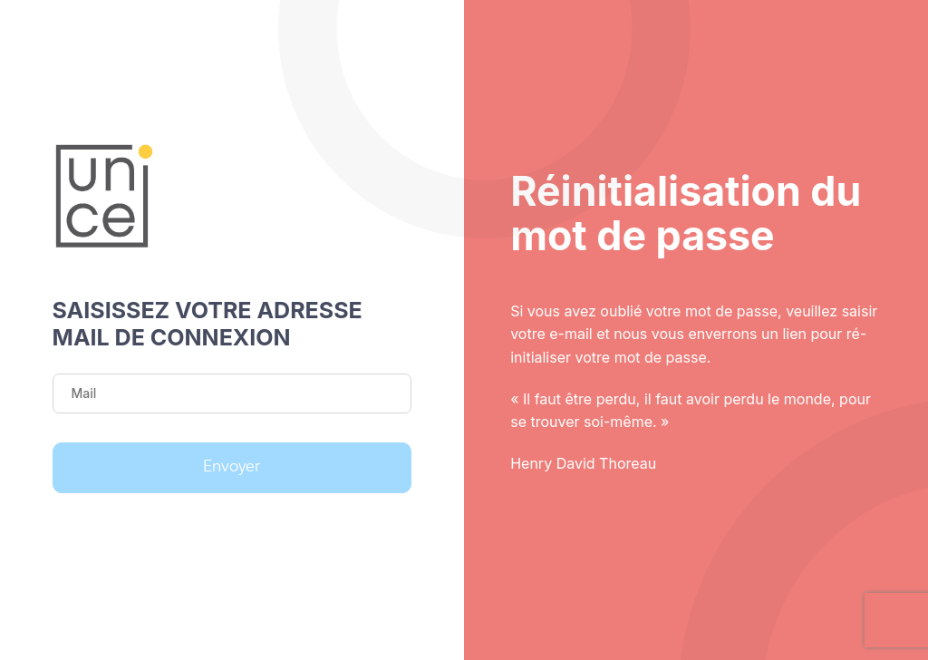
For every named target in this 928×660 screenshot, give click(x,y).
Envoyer (231, 467)
